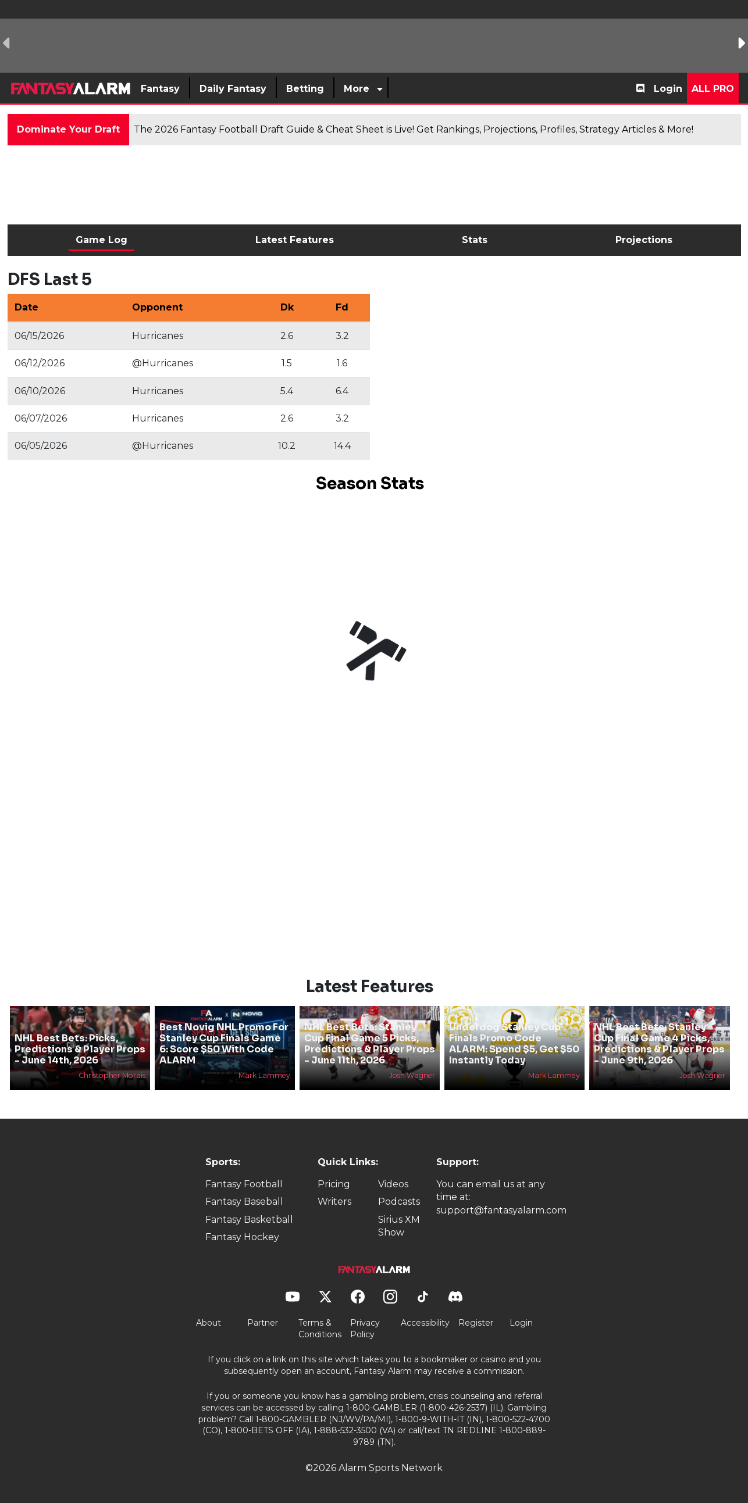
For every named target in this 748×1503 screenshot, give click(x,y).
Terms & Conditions (319, 1329)
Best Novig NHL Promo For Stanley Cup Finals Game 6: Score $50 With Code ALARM (223, 1044)
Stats (474, 239)
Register (475, 1323)
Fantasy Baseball (244, 1201)
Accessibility (425, 1323)
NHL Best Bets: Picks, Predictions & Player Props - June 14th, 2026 (80, 1049)
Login (668, 88)
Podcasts (399, 1201)
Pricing (334, 1184)
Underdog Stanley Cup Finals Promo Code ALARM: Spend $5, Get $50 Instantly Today (514, 1044)
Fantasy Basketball (249, 1219)
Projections (643, 239)
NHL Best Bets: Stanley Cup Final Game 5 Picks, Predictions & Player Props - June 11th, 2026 (369, 1044)
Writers (334, 1201)
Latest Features (294, 239)
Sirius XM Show (399, 1226)
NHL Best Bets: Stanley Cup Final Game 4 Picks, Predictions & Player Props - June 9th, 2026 (659, 1044)
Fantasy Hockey (242, 1237)
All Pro (713, 88)
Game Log (101, 239)
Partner (262, 1323)
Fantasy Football (244, 1184)
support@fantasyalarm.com (501, 1210)
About (208, 1323)
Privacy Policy (365, 1329)
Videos (393, 1184)
